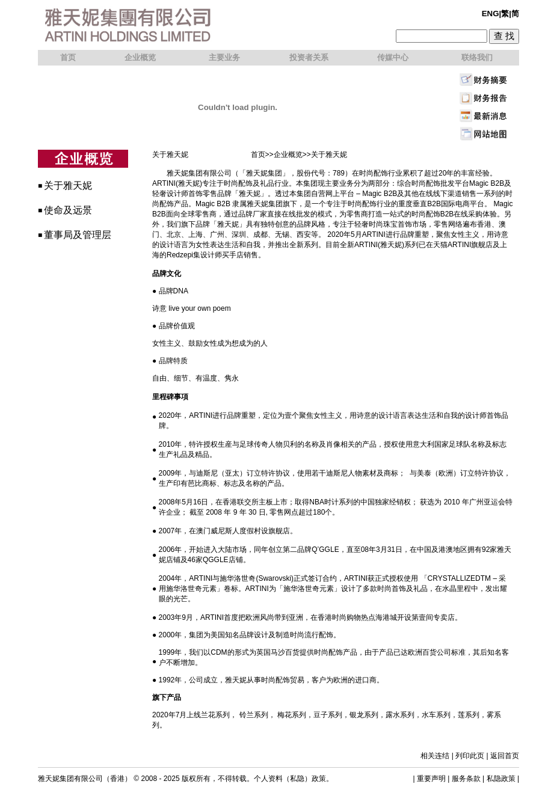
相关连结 (434, 756)
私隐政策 (501, 778)
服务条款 (466, 778)
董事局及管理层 (77, 235)
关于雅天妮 (68, 185)
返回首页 (504, 756)
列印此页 (469, 756)
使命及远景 (68, 210)
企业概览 (288, 154)
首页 (258, 154)
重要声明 (431, 778)
